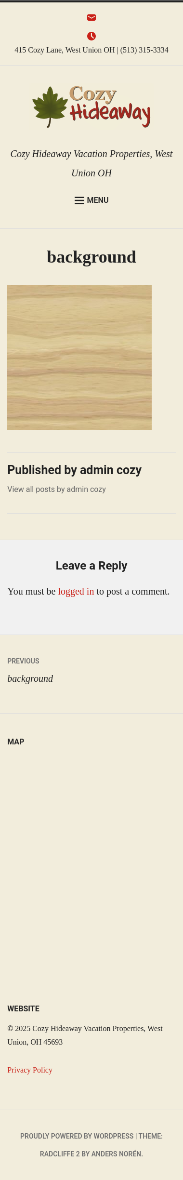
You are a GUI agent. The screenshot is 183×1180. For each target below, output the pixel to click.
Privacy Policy (29, 1070)
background (91, 668)
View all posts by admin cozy (56, 489)
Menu (92, 200)
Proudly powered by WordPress (76, 1136)
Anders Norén (116, 1154)
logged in (76, 591)
